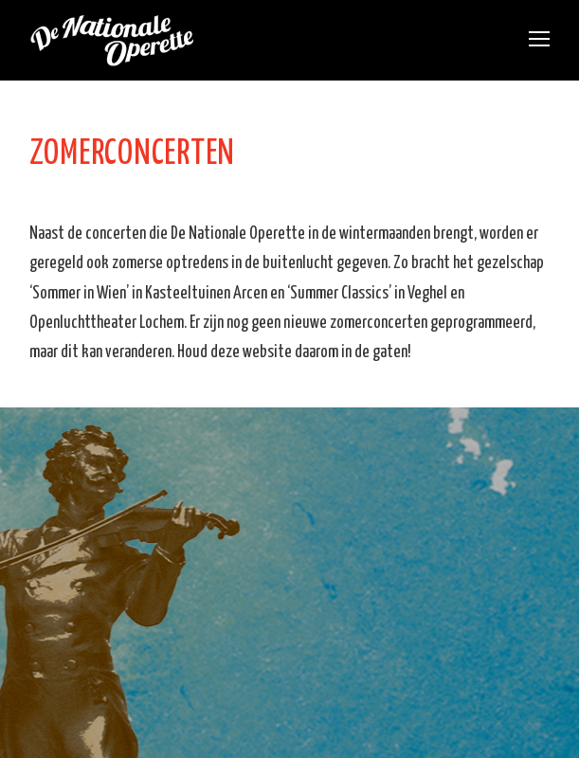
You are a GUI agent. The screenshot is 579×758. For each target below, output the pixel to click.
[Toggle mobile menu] (539, 41)
